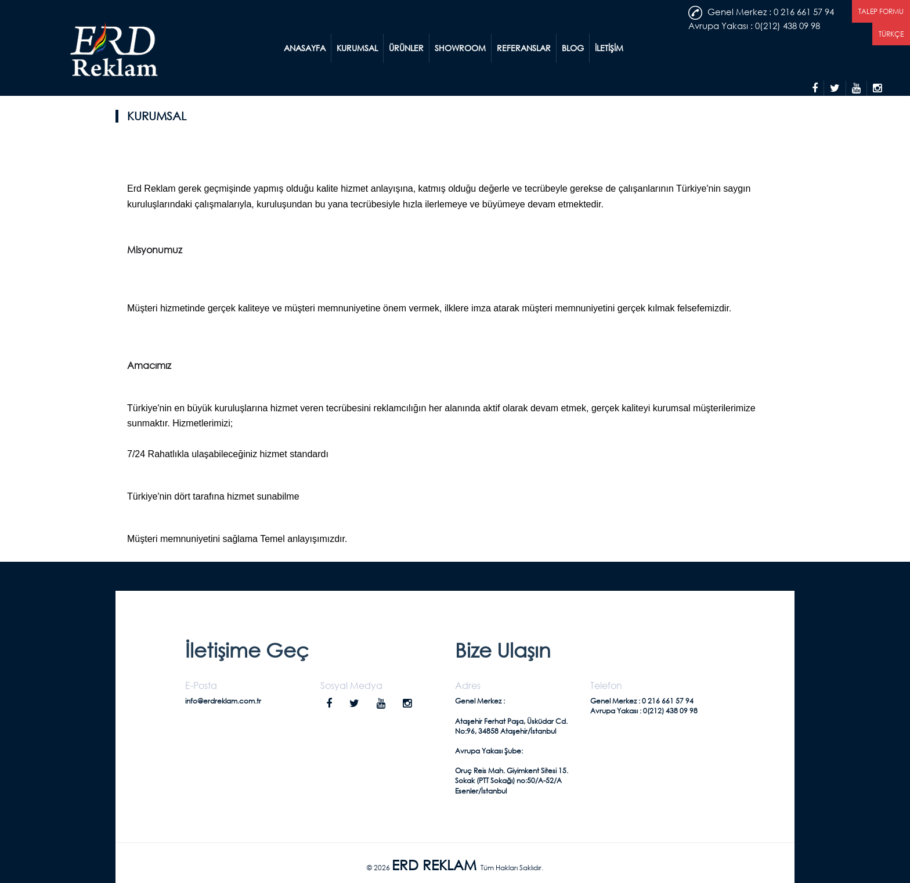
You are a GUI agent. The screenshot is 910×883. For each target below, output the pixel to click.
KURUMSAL (357, 47)
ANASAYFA (305, 47)
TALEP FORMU (881, 11)
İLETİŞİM (609, 47)
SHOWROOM (460, 47)
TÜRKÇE (891, 34)
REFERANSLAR (524, 47)
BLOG (573, 47)
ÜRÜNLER (406, 47)
